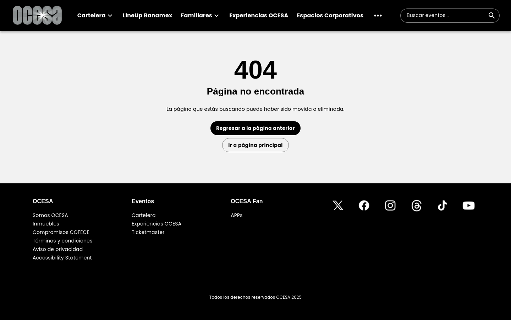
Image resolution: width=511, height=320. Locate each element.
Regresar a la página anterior (255, 128)
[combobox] (446, 15)
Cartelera (143, 215)
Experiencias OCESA (156, 223)
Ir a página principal (255, 145)
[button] (96, 15)
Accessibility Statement (62, 257)
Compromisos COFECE (61, 232)
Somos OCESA (50, 215)
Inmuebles (46, 223)
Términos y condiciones (62, 240)
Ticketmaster (148, 232)
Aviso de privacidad (58, 249)
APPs (237, 215)
